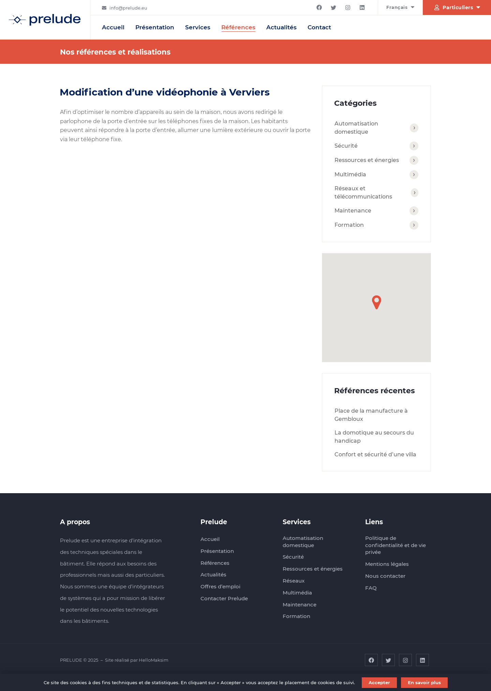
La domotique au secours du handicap (374, 436)
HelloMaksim (153, 660)
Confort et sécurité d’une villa (375, 454)
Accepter (379, 682)
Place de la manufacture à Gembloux (371, 415)
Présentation (154, 27)
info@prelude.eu (128, 8)
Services (197, 27)
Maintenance (352, 210)
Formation (349, 225)
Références (238, 27)
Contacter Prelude (224, 598)
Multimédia (350, 174)
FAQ (371, 588)
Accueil (113, 27)
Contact (319, 27)
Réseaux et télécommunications (363, 192)
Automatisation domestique (356, 127)
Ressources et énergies (366, 160)
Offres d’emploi (220, 586)
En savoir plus (424, 682)
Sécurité (346, 146)
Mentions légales (387, 564)
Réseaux (293, 580)
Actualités (281, 27)
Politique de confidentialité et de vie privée (395, 545)
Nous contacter (385, 576)
